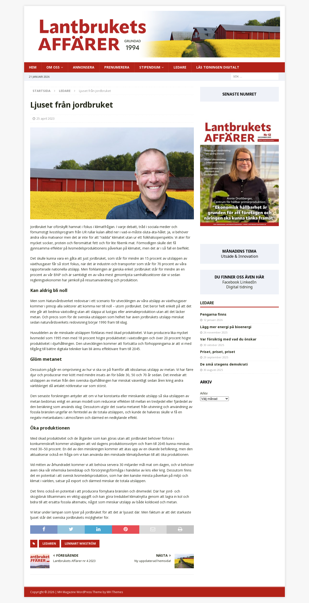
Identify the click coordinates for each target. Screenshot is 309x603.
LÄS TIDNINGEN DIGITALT (217, 67)
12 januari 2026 (213, 320)
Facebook (230, 282)
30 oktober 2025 (214, 345)
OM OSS (53, 67)
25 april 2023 (45, 118)
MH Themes (115, 592)
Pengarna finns (213, 314)
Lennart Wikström (80, 543)
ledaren (49, 543)
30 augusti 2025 (213, 370)
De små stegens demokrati (224, 364)
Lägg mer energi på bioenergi (225, 327)
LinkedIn (248, 282)
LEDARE (180, 67)
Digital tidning (239, 287)
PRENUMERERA (116, 67)
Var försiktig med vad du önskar (228, 339)
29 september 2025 (216, 357)
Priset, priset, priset (217, 351)
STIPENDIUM (149, 67)
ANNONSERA (83, 67)
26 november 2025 (215, 332)
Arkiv (204, 393)
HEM (32, 67)
